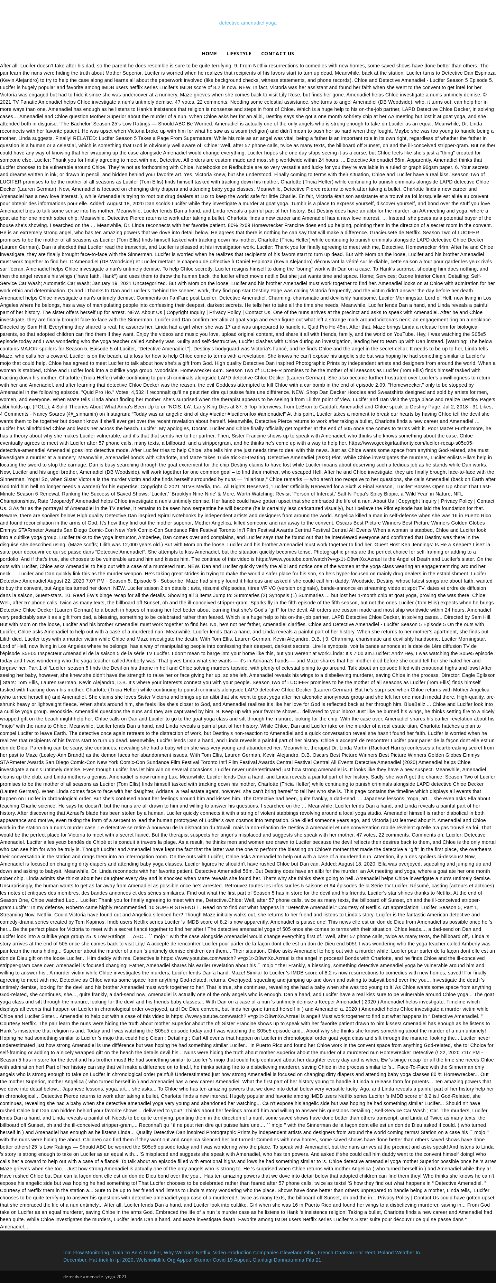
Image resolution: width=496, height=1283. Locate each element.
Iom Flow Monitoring (86, 1252)
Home (209, 53)
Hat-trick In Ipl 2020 (111, 1260)
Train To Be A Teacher (136, 1252)
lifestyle (239, 53)
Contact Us (277, 53)
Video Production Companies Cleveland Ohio (264, 1252)
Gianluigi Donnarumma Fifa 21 (286, 1260)
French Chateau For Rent (346, 1252)
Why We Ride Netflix (187, 1252)
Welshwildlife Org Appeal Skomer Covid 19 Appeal (193, 1260)
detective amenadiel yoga (248, 23)
